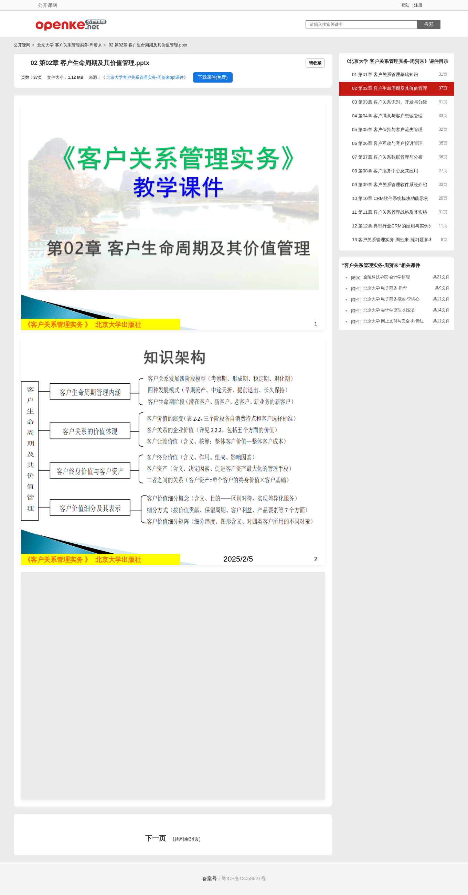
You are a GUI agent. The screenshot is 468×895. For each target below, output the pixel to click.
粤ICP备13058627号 (244, 878)
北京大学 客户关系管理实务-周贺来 (69, 45)
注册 (418, 5)
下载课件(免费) (213, 77)
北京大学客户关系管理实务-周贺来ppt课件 (145, 77)
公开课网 (22, 45)
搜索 (428, 24)
